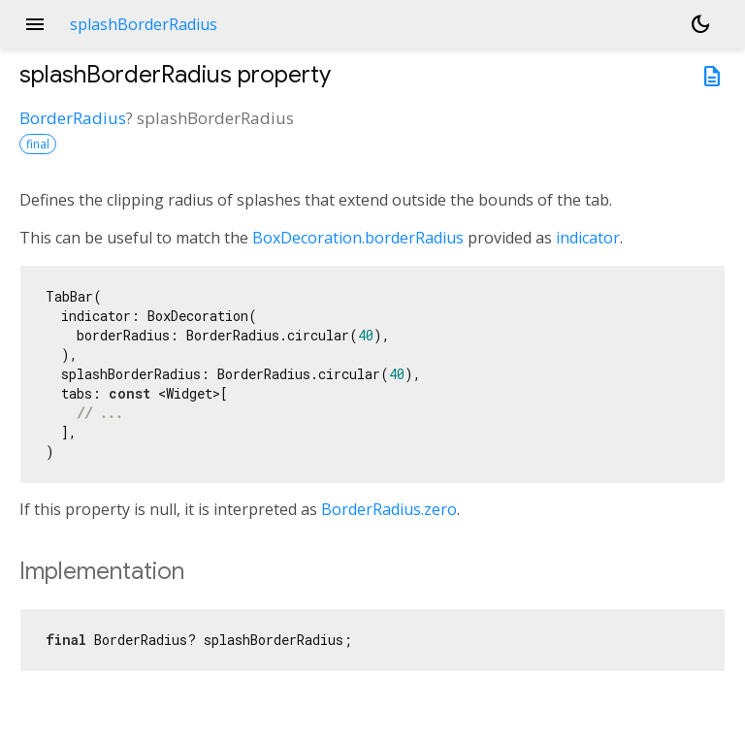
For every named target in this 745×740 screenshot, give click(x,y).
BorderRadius (72, 118)
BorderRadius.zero (389, 509)
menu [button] (35, 24)
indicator (588, 237)
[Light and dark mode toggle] (700, 24)
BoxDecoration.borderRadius (358, 237)
